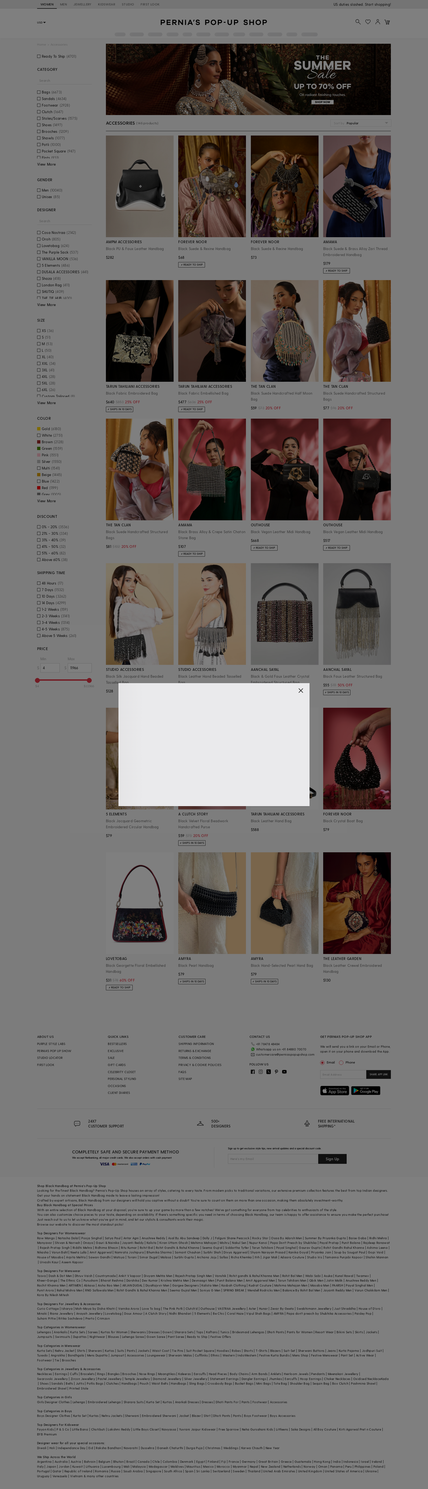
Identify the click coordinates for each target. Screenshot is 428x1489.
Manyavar (44, 1242)
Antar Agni (131, 1238)
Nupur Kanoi (258, 1242)
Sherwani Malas (180, 1355)
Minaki (42, 1313)
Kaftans (212, 1332)
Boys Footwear (255, 1415)
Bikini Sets (344, 1332)
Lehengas (44, 1332)
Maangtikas (167, 1374)
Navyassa (169, 1429)
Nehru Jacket (64, 1350)
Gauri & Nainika (107, 1242)
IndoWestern (246, 1355)
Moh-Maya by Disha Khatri (95, 1308)
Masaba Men (319, 1285)
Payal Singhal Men (359, 1285)
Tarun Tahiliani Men (292, 1280)
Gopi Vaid (376, 1252)
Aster (252, 1308)
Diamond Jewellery (167, 1379)
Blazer (196, 1415)
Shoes (44, 1383)
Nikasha (43, 1252)
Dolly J (207, 1238)
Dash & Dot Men (60, 1275)
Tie (57, 1360)
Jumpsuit (117, 1355)
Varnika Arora (128, 1308)
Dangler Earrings (254, 1379)
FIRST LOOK (150, 4)
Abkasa (89, 1285)
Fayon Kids (45, 1429)
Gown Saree (156, 1336)
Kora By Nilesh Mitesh (53, 1295)
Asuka (328, 1275)
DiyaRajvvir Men (157, 1285)
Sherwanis (138, 1332)
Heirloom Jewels (296, 1374)
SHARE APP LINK (379, 1074)
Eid (90, 1448)
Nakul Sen (239, 1242)
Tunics (224, 1332)
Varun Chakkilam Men (371, 1290)
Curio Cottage (48, 1308)
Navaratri (131, 1448)
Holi (52, 1448)
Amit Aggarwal (101, 1252)
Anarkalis (60, 1332)
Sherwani (95, 1350)
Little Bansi (80, 1429)
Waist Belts (159, 1383)
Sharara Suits (134, 1402)
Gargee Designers (185, 1285)
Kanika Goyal (298, 1252)
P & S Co (63, 1429)
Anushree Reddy (153, 1238)
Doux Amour (133, 1313)
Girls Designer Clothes (53, 1402)
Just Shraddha (345, 1308)
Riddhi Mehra (82, 1247)
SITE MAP (185, 1078)
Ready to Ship (197, 1336)
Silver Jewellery (195, 1379)
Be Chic (218, 1313)
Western (228, 1355)
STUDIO (128, 4)
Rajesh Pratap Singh (55, 1247)
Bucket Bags (244, 1383)
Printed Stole (78, 1388)
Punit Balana (351, 1242)
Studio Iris (314, 1257)
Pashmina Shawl (363, 1383)
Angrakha (58, 1355)
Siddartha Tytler (237, 1247)
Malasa (165, 1257)
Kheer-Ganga (47, 1280)
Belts (69, 1383)
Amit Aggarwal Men (260, 1280)
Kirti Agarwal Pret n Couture (360, 1429)
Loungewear (156, 1355)
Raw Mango (46, 1238)
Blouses (113, 1336)
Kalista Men (209, 1285)
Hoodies (223, 1350)
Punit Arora (45, 1290)
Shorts (248, 1350)
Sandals (57, 1383)
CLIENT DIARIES (119, 1092)
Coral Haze (235, 1313)
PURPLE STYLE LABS (51, 1043)
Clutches (112, 1383)
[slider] (37, 680)
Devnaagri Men (203, 1280)
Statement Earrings (224, 1379)
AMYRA (279, 1313)
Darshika (132, 1280)
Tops (199, 1332)
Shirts (81, 1350)
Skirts (359, 1332)
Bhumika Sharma (159, 1252)
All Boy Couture (324, 1429)
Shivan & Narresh (67, 1242)
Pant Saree (176, 1336)
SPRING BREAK (234, 1290)
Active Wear (365, 1355)
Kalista (152, 1242)
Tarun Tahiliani (263, 1247)
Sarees (93, 1332)
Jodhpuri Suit (372, 1350)
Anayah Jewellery (89, 1313)
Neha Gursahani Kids (257, 1429)
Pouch (144, 1383)
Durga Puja (194, 1448)
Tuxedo (42, 1355)
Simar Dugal (148, 1257)
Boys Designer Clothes (53, 1415)
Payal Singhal (286, 1247)
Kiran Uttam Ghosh (173, 1242)
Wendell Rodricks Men (263, 1290)
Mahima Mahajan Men (290, 1285)
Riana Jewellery (61, 1313)
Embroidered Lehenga (104, 1402)
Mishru (224, 1242)
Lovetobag (113, 1313)
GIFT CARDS (117, 1065)
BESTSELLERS (117, 1043)
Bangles (114, 1374)
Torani (132, 1257)
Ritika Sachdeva (70, 1318)
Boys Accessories (282, 1415)
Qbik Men (316, 1280)
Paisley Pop (363, 1313)
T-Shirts (261, 1350)
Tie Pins (177, 1350)
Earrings (61, 1374)
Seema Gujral (212, 1247)
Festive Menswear (324, 1355)
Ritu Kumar (129, 1247)
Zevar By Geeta (282, 1308)
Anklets (276, 1374)
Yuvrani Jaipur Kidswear (197, 1429)
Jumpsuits (44, 1336)
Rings (101, 1374)
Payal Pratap (329, 1242)
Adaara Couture (292, 1257)
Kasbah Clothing (233, 1285)
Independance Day (71, 1448)
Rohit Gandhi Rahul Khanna (343, 1247)
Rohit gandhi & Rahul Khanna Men (254, 1275)
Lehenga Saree (133, 1336)
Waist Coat (160, 1350)
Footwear (44, 1360)
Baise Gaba (358, 1238)
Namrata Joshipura (129, 1252)
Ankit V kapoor (129, 1275)
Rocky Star (260, 1238)
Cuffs (74, 1374)
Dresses (154, 1332)
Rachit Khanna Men (51, 1285)
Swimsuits (62, 1336)
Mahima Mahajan (204, 1242)
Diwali (41, 1448)
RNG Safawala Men (99, 1290)
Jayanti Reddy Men (337, 1290)
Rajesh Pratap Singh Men (193, 1275)
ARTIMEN (75, 1285)
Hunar (263, 1308)
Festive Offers (220, 1336)
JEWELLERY (82, 4)
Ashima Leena (377, 1247)
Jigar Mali (270, 1257)
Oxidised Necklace (367, 1379)
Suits (120, 1350)
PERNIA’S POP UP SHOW (54, 1051)
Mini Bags (263, 1383)
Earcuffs (200, 1374)
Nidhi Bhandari (180, 1313)
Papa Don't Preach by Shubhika (293, 1242)
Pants (131, 1350)
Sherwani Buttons (311, 1350)
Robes (236, 1350)
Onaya (88, 1242)
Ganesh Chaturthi (170, 1448)
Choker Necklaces (337, 1379)
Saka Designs (301, 1429)
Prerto (89, 1318)
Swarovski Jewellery (52, 1379)
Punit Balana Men (230, 1280)
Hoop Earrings (310, 1379)
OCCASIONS (117, 1086)
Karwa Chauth (252, 1448)
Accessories (135, 1355)
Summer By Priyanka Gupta (325, 1238)
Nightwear (97, 1336)
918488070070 (379, 4)
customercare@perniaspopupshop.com (278, 1053)
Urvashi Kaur (49, 1262)
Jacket (184, 1415)
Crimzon (103, 1318)
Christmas (213, 1448)
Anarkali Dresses (187, 1402)
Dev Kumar (150, 1280)
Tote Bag (280, 1383)
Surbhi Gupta (184, 1257)
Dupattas (80, 1336)
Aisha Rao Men (109, 1285)
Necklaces (44, 1374)
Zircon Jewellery (83, 1379)
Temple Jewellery (137, 1379)
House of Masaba (50, 1257)
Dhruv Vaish (83, 1275)
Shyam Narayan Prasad (268, 1252)
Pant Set (347, 1355)
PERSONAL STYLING (122, 1078)
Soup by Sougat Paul (349, 1252)
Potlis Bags (95, 1383)
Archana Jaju (207, 1257)
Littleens (282, 1429)
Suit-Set (289, 1350)
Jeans (331, 1350)
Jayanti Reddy (133, 1242)
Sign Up (332, 1158)
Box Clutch (340, 1383)
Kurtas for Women (114, 1332)
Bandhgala (76, 1355)
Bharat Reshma (112, 1280)
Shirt (207, 1415)
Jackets (371, 1332)
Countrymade (105, 1275)
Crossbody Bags (219, 1383)
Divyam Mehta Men (158, 1275)
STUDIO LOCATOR (50, 1057)
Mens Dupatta (97, 1355)
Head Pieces (218, 1374)
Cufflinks (201, 1355)
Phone (350, 1062)
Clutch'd (192, 1308)
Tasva (41, 1275)
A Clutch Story (156, 1313)
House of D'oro (370, 1308)
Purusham (91, 1280)
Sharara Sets (184, 1332)
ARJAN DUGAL (132, 1285)
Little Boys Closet (146, 1429)
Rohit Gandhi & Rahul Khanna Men (142, 1290)
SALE (111, 1057)
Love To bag (151, 1308)
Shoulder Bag (300, 1383)
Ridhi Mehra (378, 1238)
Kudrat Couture (260, 1285)
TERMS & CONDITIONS (195, 1057)
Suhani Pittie (46, 1318)
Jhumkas (275, 1379)
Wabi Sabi (313, 1275)
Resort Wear (324, 1332)
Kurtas (109, 1350)
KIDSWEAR (106, 4)
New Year (273, 1448)
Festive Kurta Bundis (274, 1355)
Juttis (80, 1383)
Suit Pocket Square (200, 1350)
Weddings (230, 1448)
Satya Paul (113, 1238)
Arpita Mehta (76, 1257)
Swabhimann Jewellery (314, 1308)
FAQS (182, 1072)
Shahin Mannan (376, 1257)
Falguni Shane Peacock (232, 1238)
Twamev (362, 1275)
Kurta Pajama (349, 1350)
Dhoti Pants (275, 1332)
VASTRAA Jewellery (232, 1308)
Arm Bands (259, 1374)
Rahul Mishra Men (69, 1290)
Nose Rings (147, 1374)
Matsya (119, 1257)
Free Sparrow (229, 1429)
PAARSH (337, 1285)
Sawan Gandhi (99, 1257)
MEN (63, 4)
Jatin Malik (334, 1280)
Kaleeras (184, 1374)
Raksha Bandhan (108, 1448)
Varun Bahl (60, 1252)
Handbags (129, 1383)
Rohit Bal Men (292, 1275)
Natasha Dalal (68, 1238)
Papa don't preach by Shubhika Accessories (319, 1313)
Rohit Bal (146, 1247)
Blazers (275, 1350)
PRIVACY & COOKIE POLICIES (200, 1065)
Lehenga (79, 1402)
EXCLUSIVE (116, 1051)
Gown (167, 1332)
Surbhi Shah (212, 1252)
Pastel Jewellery (109, 1379)
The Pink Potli (173, 1308)
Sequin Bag (321, 1383)
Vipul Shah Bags (258, 1313)
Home (41, 44)
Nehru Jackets (112, 1415)
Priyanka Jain (321, 1252)
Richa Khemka (241, 1257)
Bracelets (87, 1374)
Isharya (67, 1308)
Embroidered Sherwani (159, 1415)
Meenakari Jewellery (343, 1374)
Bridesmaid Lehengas (248, 1332)
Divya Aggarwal (236, 1252)
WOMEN (47, 4)
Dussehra (147, 1448)
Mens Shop (300, 1355)
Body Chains (239, 1374)
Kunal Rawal (344, 1275)
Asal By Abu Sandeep (184, 1238)
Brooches (69, 1360)
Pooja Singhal (91, 1238)
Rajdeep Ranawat (376, 1242)
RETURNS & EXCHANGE (195, 1051)
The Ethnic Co (70, 1280)
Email (328, 1062)
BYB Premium (47, 1434)
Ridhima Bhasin (106, 1247)
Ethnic (215, 1355)
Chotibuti (98, 1429)
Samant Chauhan (188, 1252)
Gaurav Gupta (310, 1247)
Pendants (318, 1374)
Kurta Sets (77, 1332)
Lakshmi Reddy (119, 1429)
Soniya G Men (210, 1290)
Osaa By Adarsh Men (286, 1238)
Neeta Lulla (78, 1252)
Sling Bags (197, 1383)
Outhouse (207, 1308)
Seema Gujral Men (183, 1290)
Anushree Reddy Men (361, 1280)
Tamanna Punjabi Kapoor (344, 1257)
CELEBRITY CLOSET (122, 1072)
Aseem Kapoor (72, 1262)
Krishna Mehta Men (175, 1280)
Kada (385, 1379)
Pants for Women (300, 1332)
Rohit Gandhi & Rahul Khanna (178, 1247)
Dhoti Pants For (227, 1402)
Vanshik (221, 1275)
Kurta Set (153, 1402)
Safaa (223, 1257)
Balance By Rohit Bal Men (301, 1290)
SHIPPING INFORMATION (196, 1043)
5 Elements (202, 1313)
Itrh (257, 1257)
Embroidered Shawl (52, 1388)
